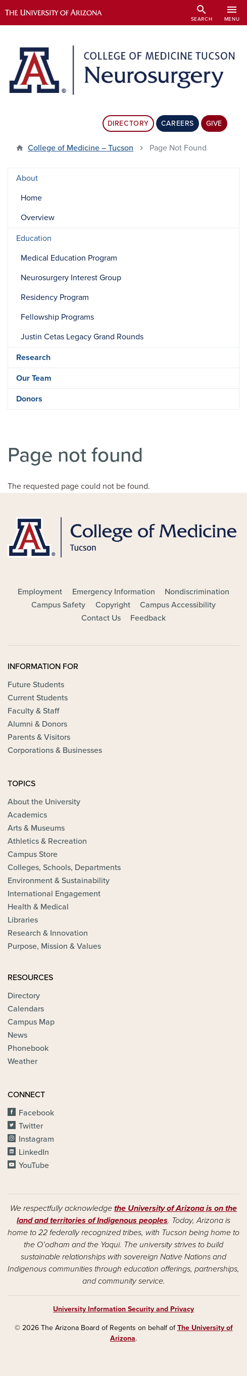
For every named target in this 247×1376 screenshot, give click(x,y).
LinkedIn (34, 1152)
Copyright (112, 605)
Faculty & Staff (33, 711)
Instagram (36, 1139)
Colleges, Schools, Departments (64, 867)
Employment (40, 592)
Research (33, 357)
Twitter (31, 1126)
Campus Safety (58, 605)
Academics (27, 815)
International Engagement (54, 894)
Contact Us (101, 618)
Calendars (26, 1009)
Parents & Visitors (39, 737)
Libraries (23, 920)
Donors (29, 399)
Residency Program (55, 297)
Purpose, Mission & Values (54, 946)
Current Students (38, 698)
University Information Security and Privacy (123, 1309)
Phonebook (28, 1048)
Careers (177, 123)
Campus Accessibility (178, 605)
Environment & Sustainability (59, 881)
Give (214, 123)
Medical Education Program (69, 258)
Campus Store (33, 854)
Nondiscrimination (197, 592)
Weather (22, 1061)
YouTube (34, 1165)
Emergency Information (113, 592)
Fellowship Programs (57, 317)
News (17, 1035)
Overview (38, 218)
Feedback (148, 618)
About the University (44, 802)
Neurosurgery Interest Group (71, 278)
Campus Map (31, 1022)
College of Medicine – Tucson (80, 148)
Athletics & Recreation (47, 841)
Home (31, 198)
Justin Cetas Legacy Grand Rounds (82, 337)
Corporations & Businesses (55, 750)
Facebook (36, 1113)
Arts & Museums (36, 828)
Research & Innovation (48, 933)
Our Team (34, 378)
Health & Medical (38, 907)
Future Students (36, 685)
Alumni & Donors (37, 724)
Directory (128, 123)
